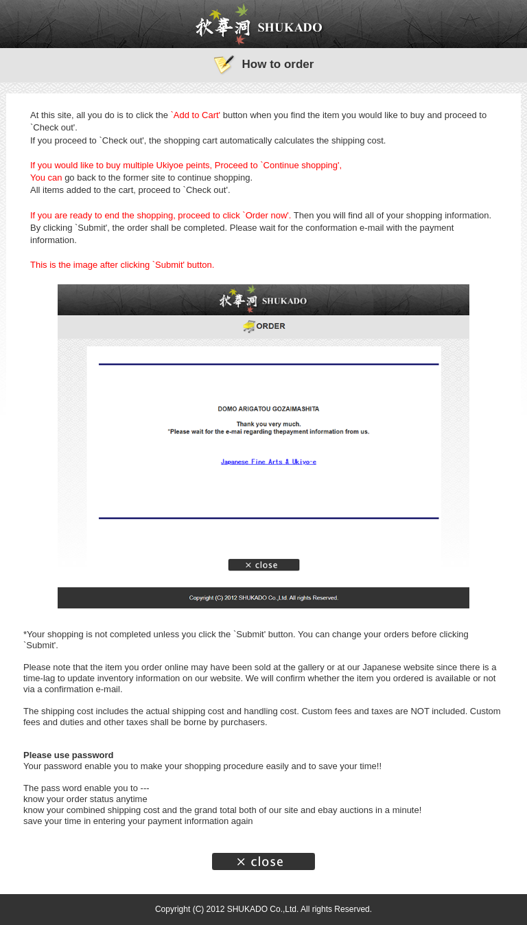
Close (263, 861)
